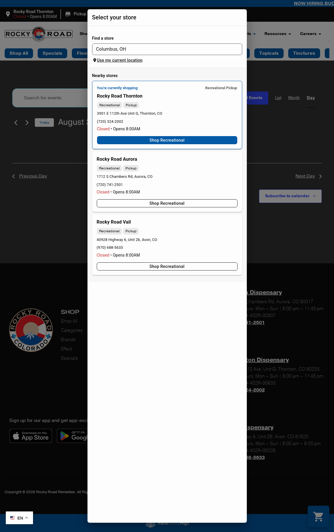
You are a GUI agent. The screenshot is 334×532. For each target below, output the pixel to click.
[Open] (239, 49)
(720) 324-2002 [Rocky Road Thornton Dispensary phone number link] (110, 121)
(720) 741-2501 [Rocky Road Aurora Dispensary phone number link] (110, 184)
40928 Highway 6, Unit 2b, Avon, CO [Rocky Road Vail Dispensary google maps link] (127, 239)
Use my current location (117, 60)
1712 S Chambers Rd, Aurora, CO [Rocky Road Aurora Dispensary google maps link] (125, 176)
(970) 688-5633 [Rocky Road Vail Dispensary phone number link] (110, 247)
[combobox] (162, 49)
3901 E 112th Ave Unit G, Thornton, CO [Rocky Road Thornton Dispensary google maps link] (130, 113)
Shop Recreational (167, 140)
